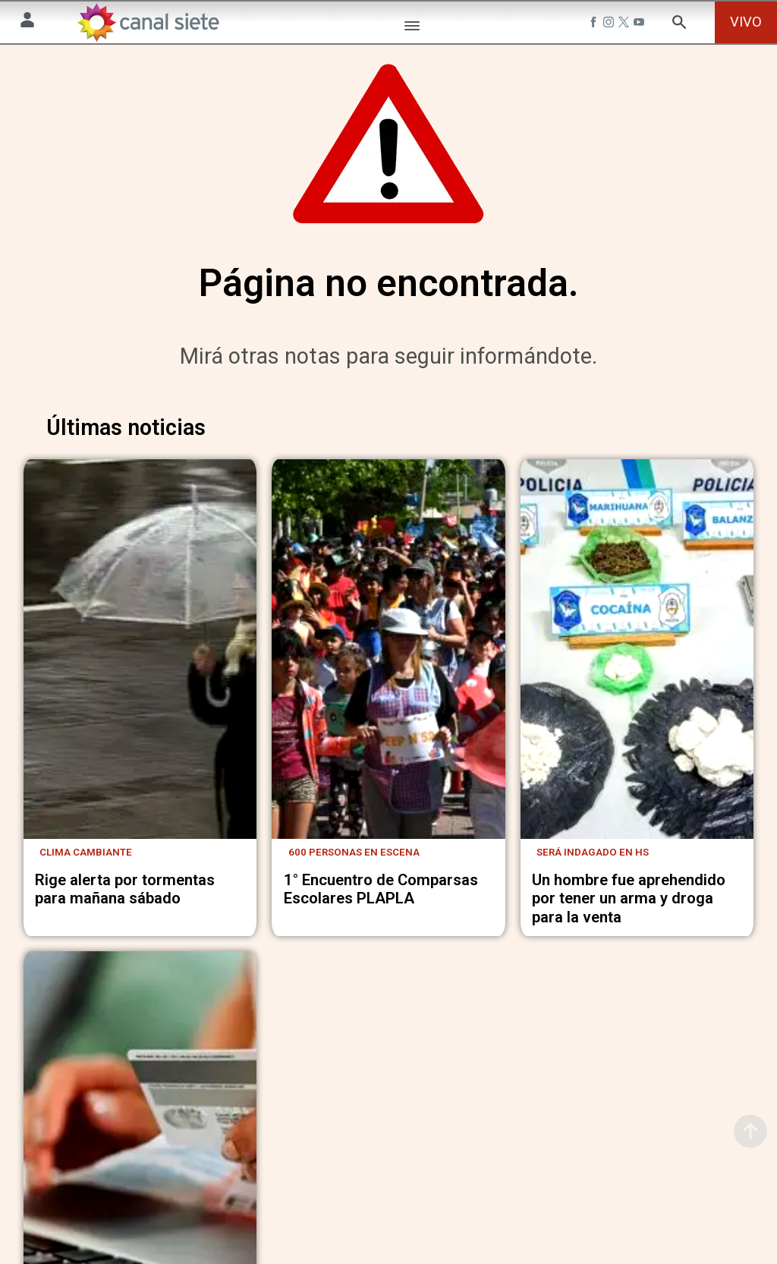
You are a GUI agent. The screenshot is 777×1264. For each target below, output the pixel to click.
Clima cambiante (85, 862)
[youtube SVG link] (640, 24)
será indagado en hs (592, 862)
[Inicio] (148, 22)
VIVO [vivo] (746, 22)
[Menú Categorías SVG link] (412, 28)
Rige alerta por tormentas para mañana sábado (125, 900)
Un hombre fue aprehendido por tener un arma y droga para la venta (628, 909)
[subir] (750, 1131)
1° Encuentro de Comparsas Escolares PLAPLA (381, 900)
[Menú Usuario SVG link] (27, 22)
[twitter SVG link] (625, 24)
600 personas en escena (354, 862)
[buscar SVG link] (679, 24)
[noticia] (140, 661)
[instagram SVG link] (610, 24)
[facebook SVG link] (594, 24)
